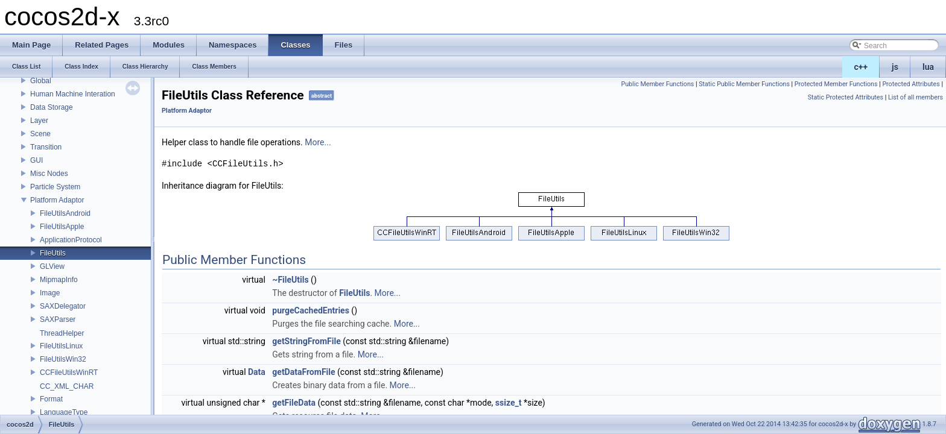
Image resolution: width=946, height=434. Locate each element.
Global (40, 81)
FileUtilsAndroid (65, 213)
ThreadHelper (62, 333)
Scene (40, 134)
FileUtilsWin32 (63, 359)
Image (50, 293)
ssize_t (508, 402)
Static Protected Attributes (845, 97)
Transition (46, 147)
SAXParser (57, 319)
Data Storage (51, 107)
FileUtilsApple (62, 226)
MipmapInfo (59, 279)
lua (928, 67)
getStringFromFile (306, 341)
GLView (52, 266)
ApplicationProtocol (71, 240)
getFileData (294, 402)
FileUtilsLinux (61, 346)
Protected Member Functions (836, 84)
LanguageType (63, 412)
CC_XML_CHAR (67, 386)
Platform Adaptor (57, 200)
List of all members (915, 97)
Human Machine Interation (72, 94)
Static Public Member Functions (744, 84)
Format (51, 399)
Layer (39, 120)
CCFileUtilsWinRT (69, 372)
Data (256, 372)
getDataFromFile (303, 372)
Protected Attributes (910, 84)
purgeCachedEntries (310, 310)
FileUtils (53, 253)
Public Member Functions (657, 84)
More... (318, 142)
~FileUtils (290, 280)
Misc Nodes (49, 173)
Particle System (55, 187)
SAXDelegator (63, 306)
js (895, 67)
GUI (36, 160)
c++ (861, 67)
